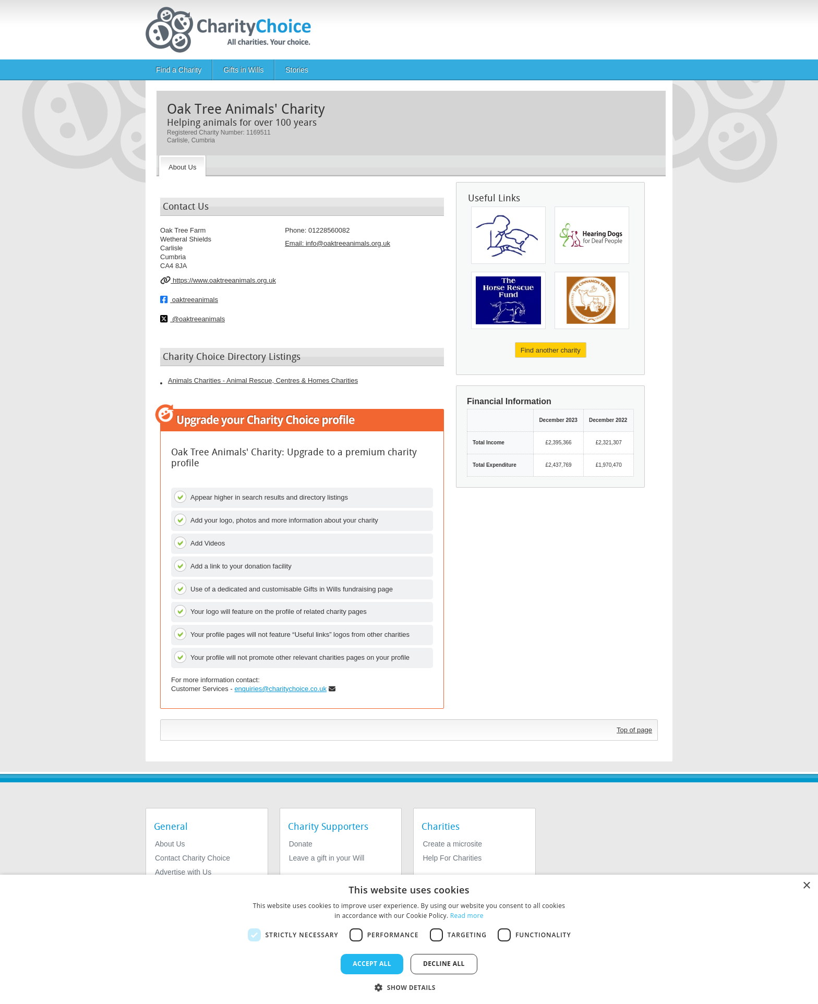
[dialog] (409, 939)
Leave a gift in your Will (327, 858)
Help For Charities (452, 858)
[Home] (232, 30)
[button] (409, 986)
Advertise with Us (183, 872)
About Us (170, 844)
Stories (296, 70)
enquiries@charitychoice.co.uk (280, 689)
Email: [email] (337, 243)
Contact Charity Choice (192, 858)
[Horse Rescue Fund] (508, 300)
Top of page (634, 730)
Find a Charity (178, 70)
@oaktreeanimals (192, 318)
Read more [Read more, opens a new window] (467, 915)
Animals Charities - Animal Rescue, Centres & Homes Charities (263, 380)
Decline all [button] (444, 963)
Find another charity (551, 350)
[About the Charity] (182, 165)
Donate (300, 844)
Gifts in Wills (243, 70)
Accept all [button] (372, 963)
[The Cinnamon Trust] (592, 300)
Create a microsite (452, 844)
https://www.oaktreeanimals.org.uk (218, 280)
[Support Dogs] (508, 235)
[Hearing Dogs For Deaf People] (592, 235)
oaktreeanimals (189, 299)
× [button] (806, 886)
